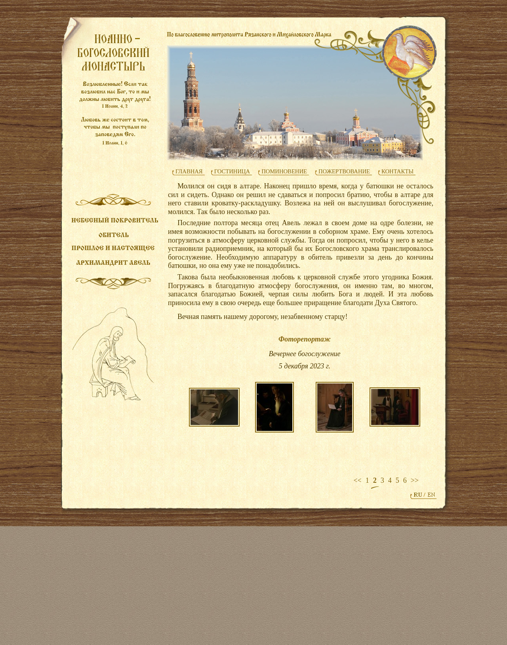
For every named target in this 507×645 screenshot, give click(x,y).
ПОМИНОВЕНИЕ (284, 171)
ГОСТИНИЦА (232, 171)
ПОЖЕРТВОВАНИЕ (344, 171)
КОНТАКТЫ (397, 171)
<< (357, 480)
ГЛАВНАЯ (189, 171)
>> (415, 480)
